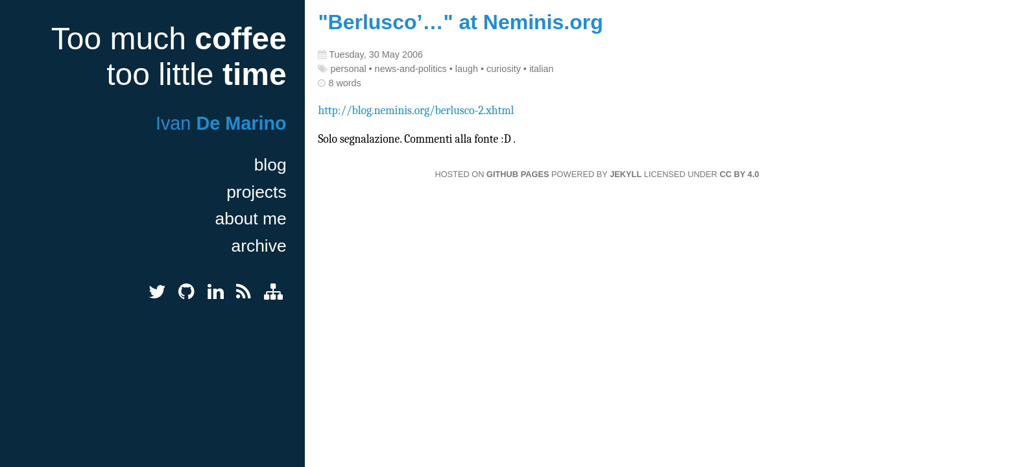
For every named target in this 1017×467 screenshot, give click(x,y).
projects (256, 192)
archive (259, 246)
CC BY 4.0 (739, 174)
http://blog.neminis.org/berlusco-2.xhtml (416, 110)
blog (270, 164)
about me (251, 218)
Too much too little (169, 56)
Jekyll (625, 174)
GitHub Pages (517, 174)
